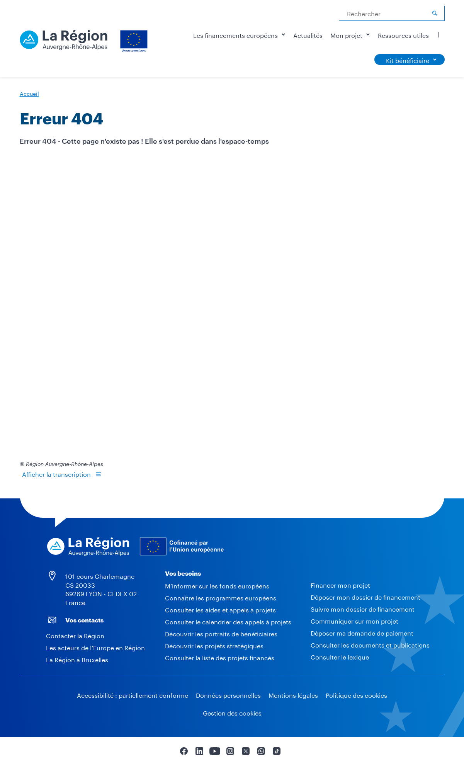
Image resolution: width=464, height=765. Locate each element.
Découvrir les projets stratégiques (214, 645)
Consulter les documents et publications (370, 644)
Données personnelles (228, 694)
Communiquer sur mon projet (354, 620)
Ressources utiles (403, 34)
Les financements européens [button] (239, 34)
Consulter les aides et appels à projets (220, 609)
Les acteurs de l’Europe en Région (95, 647)
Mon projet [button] (350, 34)
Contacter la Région (75, 635)
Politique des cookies (356, 694)
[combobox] (392, 13)
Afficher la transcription (56, 473)
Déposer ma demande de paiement (362, 632)
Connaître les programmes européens (220, 597)
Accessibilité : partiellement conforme (132, 694)
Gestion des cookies (232, 712)
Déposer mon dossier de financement (365, 596)
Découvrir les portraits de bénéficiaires (221, 633)
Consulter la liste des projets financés (219, 657)
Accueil (29, 93)
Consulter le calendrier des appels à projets (228, 621)
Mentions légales (293, 694)
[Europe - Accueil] (85, 39)
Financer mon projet (340, 584)
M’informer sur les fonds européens (217, 585)
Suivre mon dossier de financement (363, 608)
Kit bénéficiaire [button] (407, 60)
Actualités (308, 34)
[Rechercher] (434, 13)
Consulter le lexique (340, 656)
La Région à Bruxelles (77, 659)
